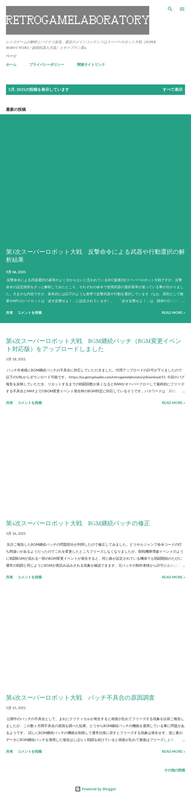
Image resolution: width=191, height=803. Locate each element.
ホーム (11, 64)
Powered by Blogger (95, 789)
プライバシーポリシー (46, 64)
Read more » (173, 312)
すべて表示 (173, 89)
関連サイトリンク (91, 64)
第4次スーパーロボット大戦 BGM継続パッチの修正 (78, 523)
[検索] (170, 9)
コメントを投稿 (29, 312)
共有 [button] (9, 312)
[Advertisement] (95, 463)
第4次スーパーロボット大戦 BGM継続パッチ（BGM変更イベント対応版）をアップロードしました (94, 345)
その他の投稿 (174, 770)
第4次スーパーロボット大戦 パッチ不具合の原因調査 (80, 697)
